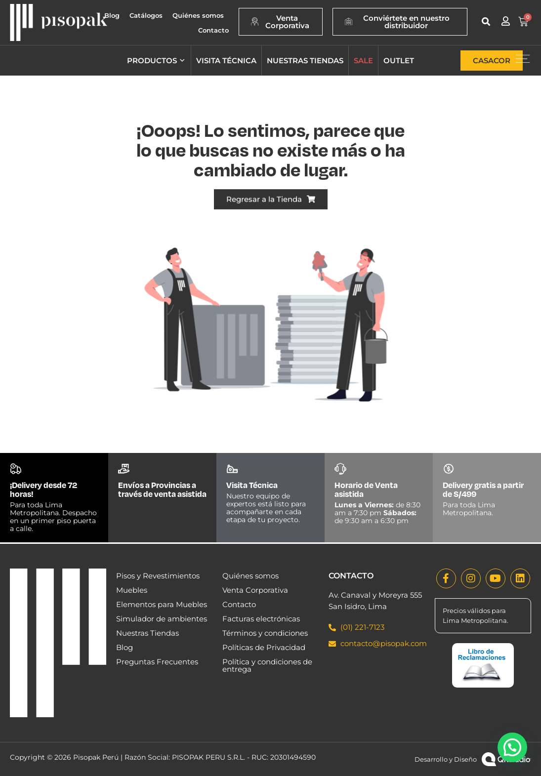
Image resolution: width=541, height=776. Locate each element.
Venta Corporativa (255, 590)
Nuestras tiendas (305, 60)
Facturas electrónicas (261, 618)
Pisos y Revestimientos (158, 575)
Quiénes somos (198, 15)
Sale (363, 60)
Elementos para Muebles (161, 604)
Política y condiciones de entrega (267, 665)
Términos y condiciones (265, 633)
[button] (486, 21)
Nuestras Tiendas (147, 633)
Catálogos (146, 15)
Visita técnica (226, 60)
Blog (112, 15)
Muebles (131, 590)
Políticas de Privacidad (263, 647)
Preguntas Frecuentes (157, 661)
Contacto (213, 30)
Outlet (398, 60)
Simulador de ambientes (161, 618)
